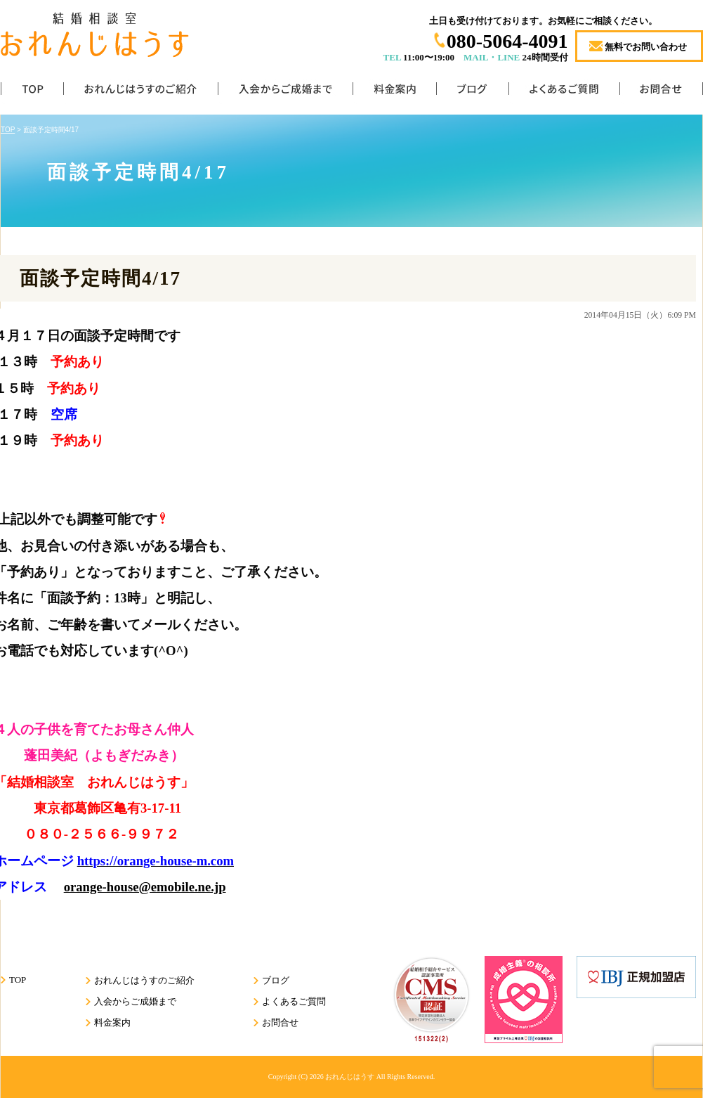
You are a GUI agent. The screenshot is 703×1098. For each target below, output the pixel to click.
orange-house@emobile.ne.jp (145, 886)
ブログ (472, 91)
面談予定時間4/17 (100, 278)
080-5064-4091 (507, 41)
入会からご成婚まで (285, 91)
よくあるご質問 (563, 91)
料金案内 (394, 91)
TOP (32, 91)
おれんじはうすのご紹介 (140, 91)
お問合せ (661, 91)
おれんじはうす (349, 1076)
